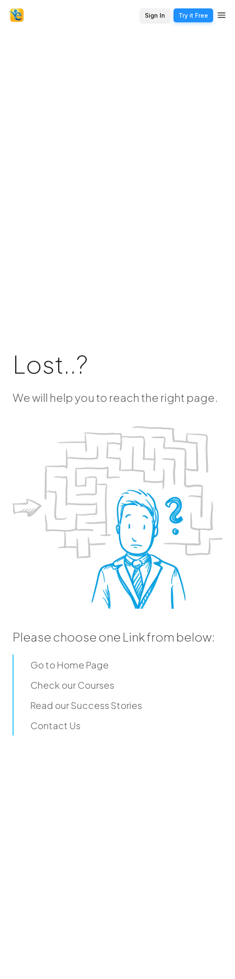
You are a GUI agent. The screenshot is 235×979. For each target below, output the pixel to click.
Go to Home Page (69, 665)
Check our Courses (72, 685)
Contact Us (55, 725)
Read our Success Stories (86, 705)
